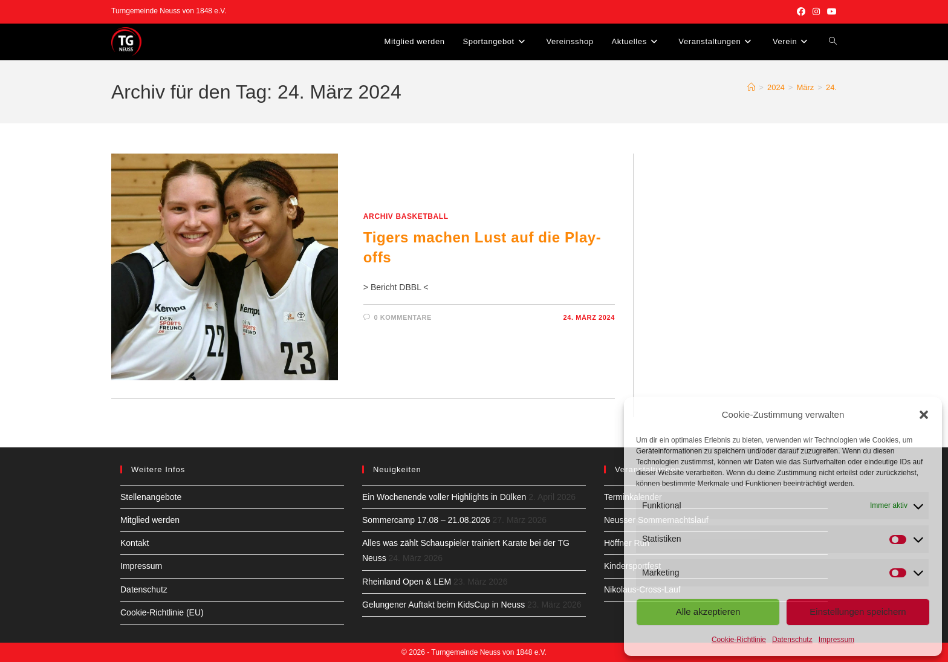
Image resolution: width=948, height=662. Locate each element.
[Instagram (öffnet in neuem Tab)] (816, 11)
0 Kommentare (403, 317)
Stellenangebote (150, 497)
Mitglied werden (150, 520)
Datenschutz (792, 639)
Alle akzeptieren (708, 611)
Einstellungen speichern (858, 611)
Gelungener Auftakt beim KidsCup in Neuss (443, 604)
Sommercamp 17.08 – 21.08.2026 (426, 520)
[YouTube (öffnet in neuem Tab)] (830, 11)
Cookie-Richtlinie (739, 639)
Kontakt (134, 543)
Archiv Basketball (406, 216)
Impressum (836, 639)
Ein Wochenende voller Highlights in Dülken (444, 497)
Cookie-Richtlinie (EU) (162, 612)
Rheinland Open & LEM (406, 581)
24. (831, 87)
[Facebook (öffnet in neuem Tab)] (801, 11)
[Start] (751, 87)
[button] (924, 415)
